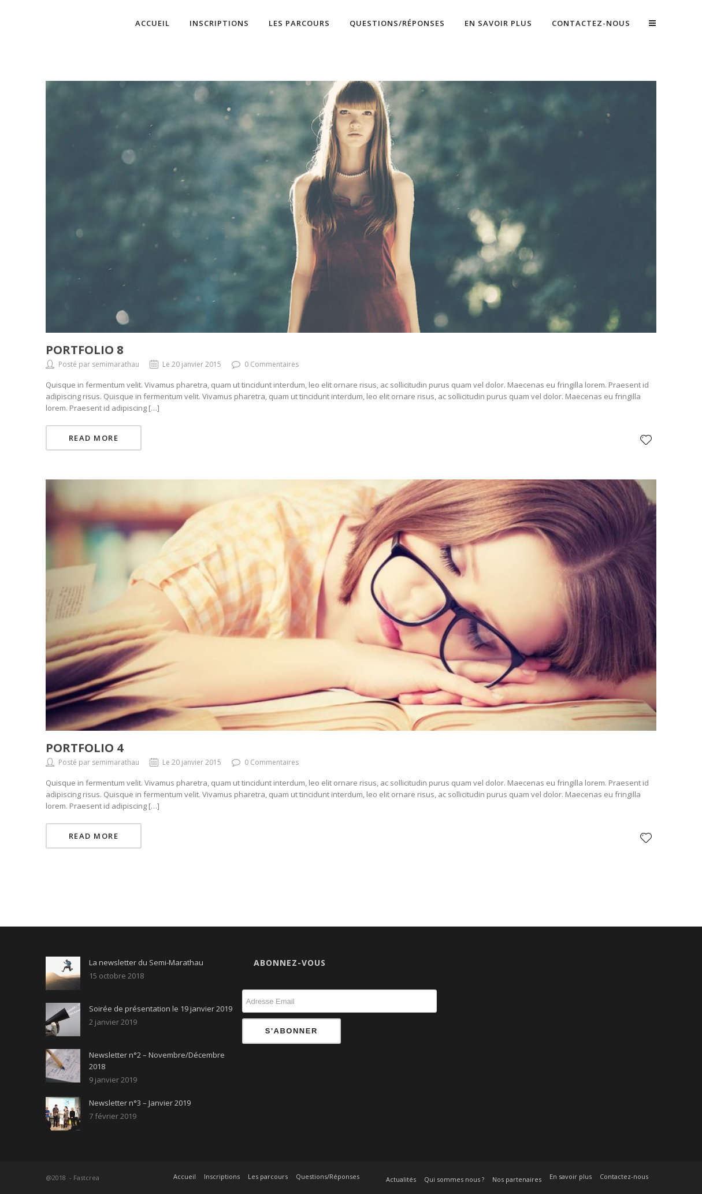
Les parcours (299, 23)
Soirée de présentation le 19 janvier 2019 (160, 1008)
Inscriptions (219, 23)
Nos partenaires (516, 1179)
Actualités (401, 1179)
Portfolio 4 (84, 748)
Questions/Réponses (397, 23)
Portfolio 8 (84, 350)
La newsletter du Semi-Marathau (146, 962)
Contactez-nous (591, 23)
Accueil (152, 23)
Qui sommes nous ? (454, 1179)
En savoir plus (498, 23)
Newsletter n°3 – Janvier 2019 (140, 1103)
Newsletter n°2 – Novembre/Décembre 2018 (157, 1061)
